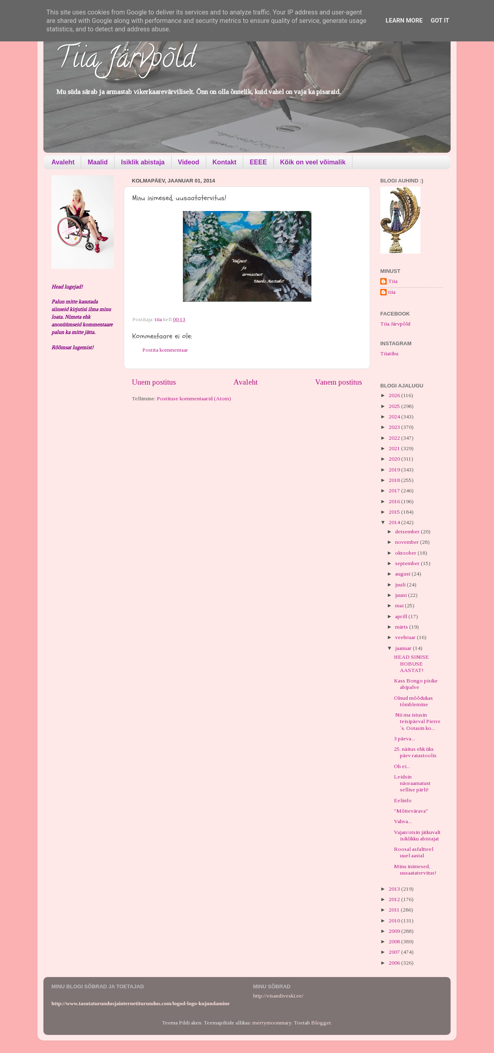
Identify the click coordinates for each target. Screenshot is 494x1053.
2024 (395, 417)
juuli (401, 585)
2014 (395, 522)
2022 (395, 438)
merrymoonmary (271, 1023)
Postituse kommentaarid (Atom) (194, 398)
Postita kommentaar (165, 350)
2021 (395, 448)
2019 (395, 470)
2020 (395, 459)
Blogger (321, 1023)
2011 (395, 910)
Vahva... (403, 821)
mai (400, 605)
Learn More (403, 20)
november (407, 542)
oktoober (406, 553)
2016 (395, 501)
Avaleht (62, 162)
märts (402, 627)
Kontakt (225, 162)
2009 (395, 931)
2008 (395, 941)
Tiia (393, 281)
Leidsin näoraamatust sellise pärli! (412, 783)
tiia (392, 292)
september (408, 563)
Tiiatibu (389, 353)
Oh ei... (402, 766)
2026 (395, 395)
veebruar (406, 637)
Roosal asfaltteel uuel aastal (413, 852)
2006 (395, 963)
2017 (395, 491)
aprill (401, 616)
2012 (395, 899)
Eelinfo (403, 800)
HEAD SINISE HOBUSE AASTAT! (411, 663)
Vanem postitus (338, 382)
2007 (395, 952)
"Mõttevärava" (411, 811)
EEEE (258, 162)
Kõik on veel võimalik (313, 162)
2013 (395, 889)
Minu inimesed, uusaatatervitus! (415, 869)
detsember (408, 532)
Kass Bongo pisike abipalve (416, 684)
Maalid (98, 162)
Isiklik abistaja (143, 162)
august (403, 574)
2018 (395, 480)
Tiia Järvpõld (125, 60)
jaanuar (404, 648)
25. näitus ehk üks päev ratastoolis (415, 752)
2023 (395, 427)
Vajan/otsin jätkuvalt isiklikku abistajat (417, 835)
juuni (401, 595)
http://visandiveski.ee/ (278, 996)
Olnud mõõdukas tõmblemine (413, 701)
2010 (395, 921)
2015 (395, 512)
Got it (439, 20)
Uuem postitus (154, 382)
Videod (188, 162)
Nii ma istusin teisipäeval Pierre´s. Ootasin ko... (417, 721)
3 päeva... (404, 738)
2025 (395, 406)
